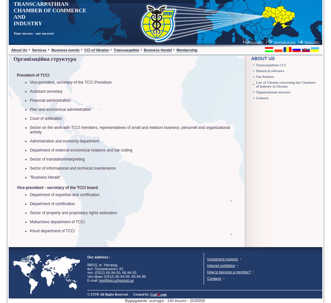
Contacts (262, 98)
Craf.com (158, 294)
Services (39, 50)
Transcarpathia (126, 50)
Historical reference (270, 71)
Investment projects (222, 259)
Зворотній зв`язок (285, 42)
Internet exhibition (221, 265)
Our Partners (265, 76)
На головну (256, 42)
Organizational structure (273, 92)
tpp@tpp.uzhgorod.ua (116, 280)
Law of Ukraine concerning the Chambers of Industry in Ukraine (286, 84)
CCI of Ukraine (96, 50)
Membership (187, 50)
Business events (65, 50)
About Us (19, 50)
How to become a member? (229, 272)
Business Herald (158, 50)
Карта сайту (311, 42)
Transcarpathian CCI (271, 65)
